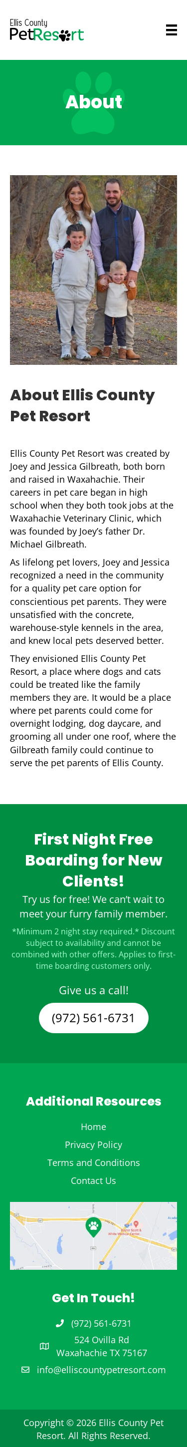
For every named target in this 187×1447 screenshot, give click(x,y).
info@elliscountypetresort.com (101, 1370)
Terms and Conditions (93, 1162)
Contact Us (93, 1180)
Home (93, 1127)
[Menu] (156, 29)
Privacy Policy (93, 1145)
